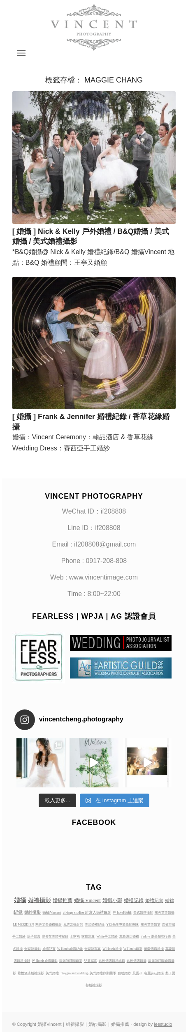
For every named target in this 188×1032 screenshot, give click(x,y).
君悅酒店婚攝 (136, 961)
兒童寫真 (90, 961)
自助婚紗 (124, 973)
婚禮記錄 (134, 900)
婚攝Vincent (51, 912)
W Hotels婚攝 (111, 949)
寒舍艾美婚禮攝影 (48, 924)
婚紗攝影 (32, 912)
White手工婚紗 (107, 936)
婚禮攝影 (39, 900)
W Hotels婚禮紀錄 (70, 949)
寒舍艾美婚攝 (164, 912)
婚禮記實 (49, 949)
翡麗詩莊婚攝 (154, 973)
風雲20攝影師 (73, 924)
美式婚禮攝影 (143, 912)
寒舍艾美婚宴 (150, 924)
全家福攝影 (32, 949)
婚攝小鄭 (112, 900)
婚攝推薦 (62, 900)
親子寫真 (33, 936)
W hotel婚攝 (122, 912)
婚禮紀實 (154, 900)
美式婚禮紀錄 (94, 924)
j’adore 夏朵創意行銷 (156, 936)
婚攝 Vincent (87, 900)
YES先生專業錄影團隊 (122, 924)
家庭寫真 (88, 936)
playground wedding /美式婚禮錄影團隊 (88, 973)
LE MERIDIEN (23, 924)
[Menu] (20, 53)
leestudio (163, 1024)
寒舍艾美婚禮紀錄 (55, 936)
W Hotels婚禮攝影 (44, 961)
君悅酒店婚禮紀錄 (112, 961)
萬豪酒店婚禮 (129, 936)
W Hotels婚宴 (132, 949)
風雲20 (137, 973)
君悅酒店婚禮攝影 (31, 973)
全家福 (75, 936)
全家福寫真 (92, 949)
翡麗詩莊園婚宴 (70, 961)
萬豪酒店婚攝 (154, 949)
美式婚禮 (52, 973)
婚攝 (20, 900)
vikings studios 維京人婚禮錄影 (87, 912)
